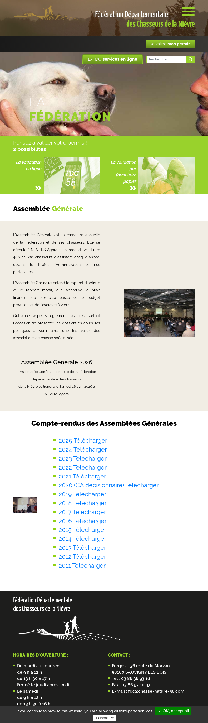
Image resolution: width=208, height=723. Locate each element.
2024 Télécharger (83, 449)
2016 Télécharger (83, 521)
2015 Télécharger (82, 529)
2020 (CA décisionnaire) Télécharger (109, 485)
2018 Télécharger (83, 503)
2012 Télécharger (82, 556)
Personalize (105, 718)
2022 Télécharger (83, 467)
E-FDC (112, 59)
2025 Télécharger (83, 440)
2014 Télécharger (82, 538)
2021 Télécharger (82, 476)
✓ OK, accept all (173, 711)
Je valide (170, 43)
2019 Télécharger (82, 494)
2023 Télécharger (83, 458)
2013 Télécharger (82, 547)
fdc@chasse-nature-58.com (155, 691)
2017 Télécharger (82, 512)
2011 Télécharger (82, 565)
